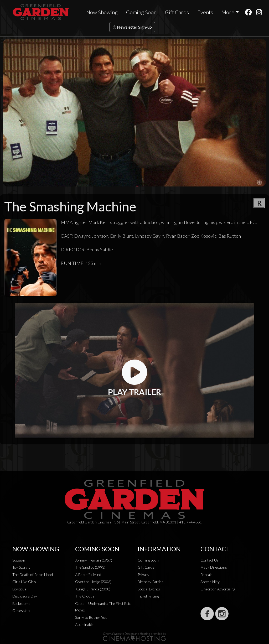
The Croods (84, 596)
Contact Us (209, 560)
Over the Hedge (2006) (93, 581)
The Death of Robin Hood (32, 574)
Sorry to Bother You (91, 617)
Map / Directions (213, 567)
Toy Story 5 (21, 567)
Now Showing (102, 12)
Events (205, 12)
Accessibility (210, 581)
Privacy (143, 574)
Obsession (21, 610)
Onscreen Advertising (217, 589)
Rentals (206, 574)
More (227, 12)
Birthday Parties (150, 581)
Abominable (84, 624)
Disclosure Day (24, 596)
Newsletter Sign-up (132, 26)
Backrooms (21, 603)
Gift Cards (177, 12)
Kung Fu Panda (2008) (92, 589)
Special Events (149, 589)
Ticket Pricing (148, 596)
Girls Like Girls (24, 581)
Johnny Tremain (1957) (93, 560)
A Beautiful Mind (88, 574)
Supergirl (19, 560)
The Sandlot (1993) (90, 567)
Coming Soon (141, 12)
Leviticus (19, 589)
